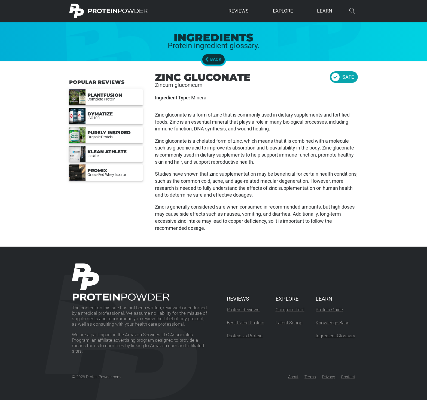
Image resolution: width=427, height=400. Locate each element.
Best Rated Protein (245, 322)
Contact (348, 376)
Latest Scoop (289, 322)
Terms (310, 376)
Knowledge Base (332, 322)
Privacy (328, 376)
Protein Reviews (243, 309)
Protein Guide (329, 309)
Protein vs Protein (245, 335)
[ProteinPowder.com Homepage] (108, 11)
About (293, 376)
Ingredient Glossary (335, 335)
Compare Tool (290, 309)
